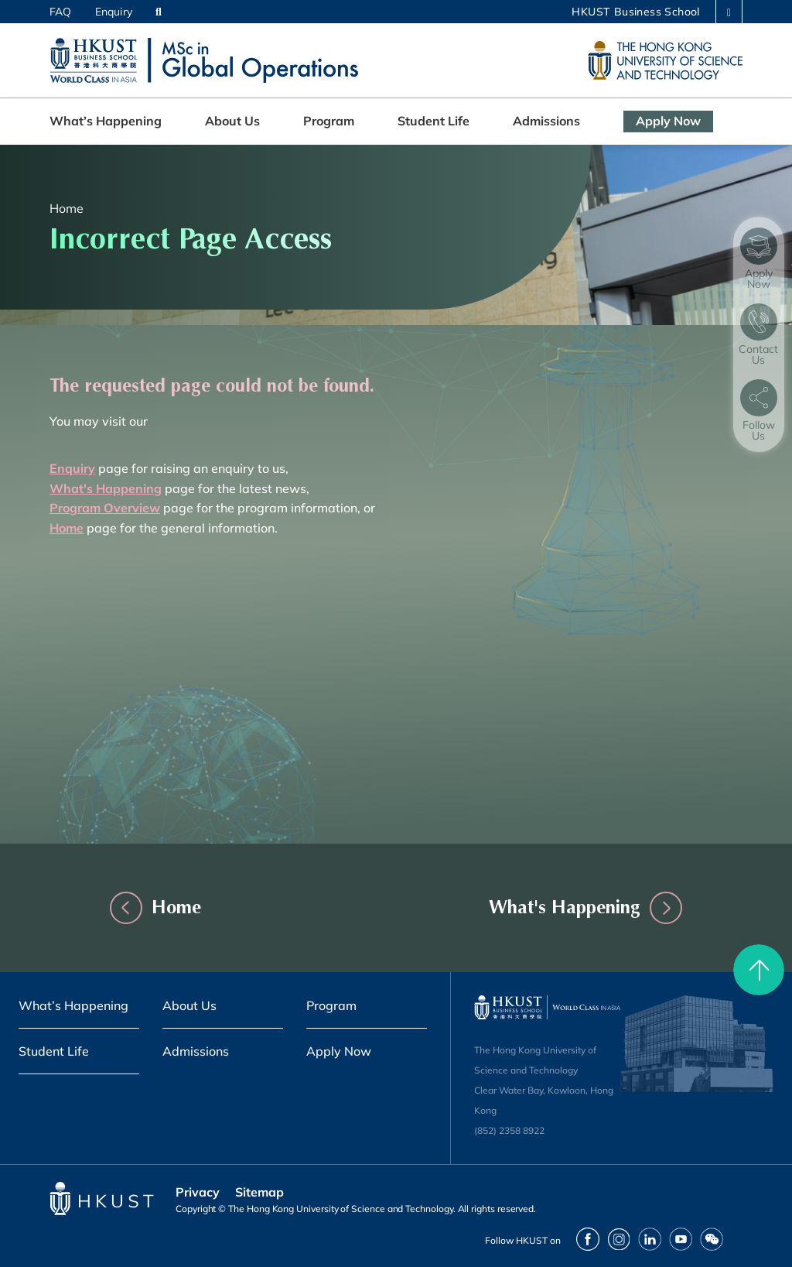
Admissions (546, 120)
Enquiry (113, 12)
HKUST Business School (635, 12)
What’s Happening (106, 120)
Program (328, 120)
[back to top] (758, 969)
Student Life (433, 120)
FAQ (61, 12)
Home (67, 208)
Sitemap (259, 1192)
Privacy (198, 1192)
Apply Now (668, 120)
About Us (232, 120)
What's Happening (547, 907)
